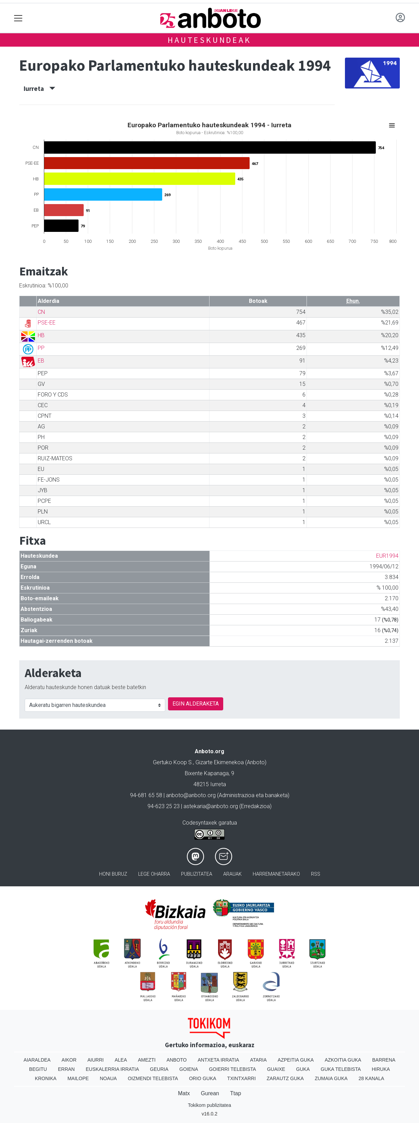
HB (41, 335)
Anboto (177, 1060)
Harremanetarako (276, 874)
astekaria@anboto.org (210, 806)
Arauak (232, 874)
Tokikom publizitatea (209, 1105)
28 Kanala (371, 1078)
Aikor (68, 1060)
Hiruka (381, 1069)
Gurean (210, 1093)
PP (41, 348)
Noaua (108, 1078)
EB (41, 360)
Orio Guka (202, 1078)
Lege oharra (154, 874)
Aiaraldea (37, 1060)
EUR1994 (387, 556)
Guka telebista (341, 1069)
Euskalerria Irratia (112, 1069)
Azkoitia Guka (343, 1060)
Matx (184, 1093)
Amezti (146, 1060)
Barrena (383, 1060)
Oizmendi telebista (153, 1078)
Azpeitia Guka (296, 1060)
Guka (303, 1069)
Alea (121, 1060)
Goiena (188, 1069)
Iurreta (39, 88)
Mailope (78, 1078)
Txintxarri (241, 1078)
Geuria (159, 1069)
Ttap (235, 1093)
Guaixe (276, 1069)
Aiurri (95, 1060)
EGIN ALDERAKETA (195, 703)
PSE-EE (47, 322)
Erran (66, 1069)
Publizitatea (196, 874)
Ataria (258, 1060)
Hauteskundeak (209, 40)
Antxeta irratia (218, 1060)
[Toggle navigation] (18, 18)
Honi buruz (113, 874)
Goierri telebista (232, 1069)
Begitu (38, 1069)
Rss (315, 874)
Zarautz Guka (285, 1078)
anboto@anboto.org (191, 795)
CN (41, 312)
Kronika (46, 1078)
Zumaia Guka (331, 1078)
